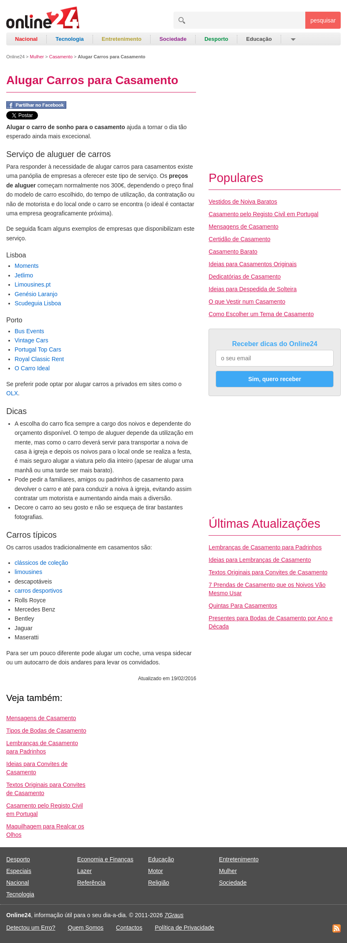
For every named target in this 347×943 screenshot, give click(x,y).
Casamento (61, 56)
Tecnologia (69, 39)
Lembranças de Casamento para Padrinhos (265, 547)
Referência (91, 882)
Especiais (18, 871)
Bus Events (29, 331)
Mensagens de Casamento (41, 718)
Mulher (37, 56)
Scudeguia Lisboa (38, 303)
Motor (155, 871)
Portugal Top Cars (38, 349)
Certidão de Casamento (239, 239)
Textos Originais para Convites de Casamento (268, 572)
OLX (12, 393)
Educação (259, 39)
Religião (158, 882)
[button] (292, 39)
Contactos (129, 927)
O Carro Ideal (32, 368)
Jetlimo (24, 275)
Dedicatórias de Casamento (245, 276)
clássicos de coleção (41, 562)
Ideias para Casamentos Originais (253, 264)
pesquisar (323, 20)
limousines (28, 572)
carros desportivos (38, 590)
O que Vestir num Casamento (247, 301)
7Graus (174, 915)
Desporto (216, 39)
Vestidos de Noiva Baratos (243, 201)
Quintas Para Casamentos (243, 605)
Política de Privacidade (184, 927)
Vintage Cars (31, 340)
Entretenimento (121, 39)
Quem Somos (86, 927)
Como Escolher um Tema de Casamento (261, 314)
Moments (27, 265)
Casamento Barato (233, 251)
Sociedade (172, 39)
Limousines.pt (32, 284)
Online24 (15, 56)
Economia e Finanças (105, 859)
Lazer (84, 871)
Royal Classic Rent (39, 359)
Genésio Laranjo (36, 294)
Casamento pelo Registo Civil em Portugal (263, 214)
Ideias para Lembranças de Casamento (260, 559)
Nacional (26, 39)
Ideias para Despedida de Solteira (253, 289)
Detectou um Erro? (30, 927)
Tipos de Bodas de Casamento (46, 730)
